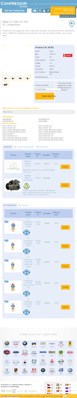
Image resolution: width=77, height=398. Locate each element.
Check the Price (49, 96)
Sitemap (73, 4)
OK (65, 396)
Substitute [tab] (7, 147)
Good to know (44, 4)
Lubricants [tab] (24, 205)
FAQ (61, 4)
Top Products (54, 4)
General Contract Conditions (21, 385)
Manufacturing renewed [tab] (24, 147)
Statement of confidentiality (10, 387)
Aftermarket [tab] (42, 147)
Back (72, 24)
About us (66, 4)
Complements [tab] (10, 205)
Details (65, 167)
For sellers (34, 4)
